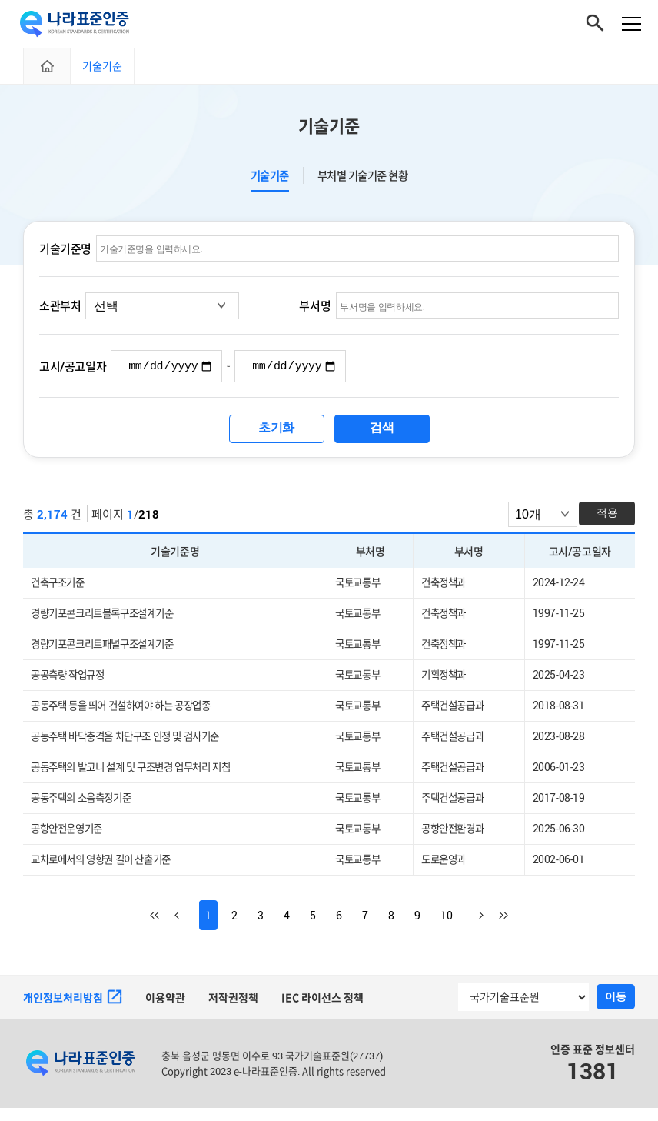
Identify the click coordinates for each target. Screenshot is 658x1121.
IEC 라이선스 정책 (322, 1010)
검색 (382, 435)
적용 (607, 521)
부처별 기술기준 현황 (362, 182)
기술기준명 (65, 254)
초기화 (276, 435)
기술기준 (270, 182)
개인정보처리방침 (72, 1010)
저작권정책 (233, 1010)
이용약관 (165, 1010)
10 (446, 928)
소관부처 (60, 312)
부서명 (315, 312)
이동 (615, 1009)
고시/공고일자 (72, 374)
